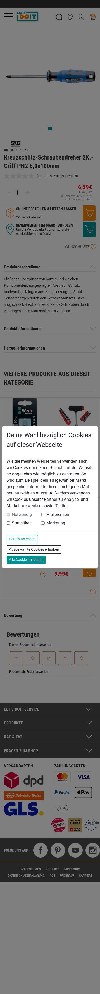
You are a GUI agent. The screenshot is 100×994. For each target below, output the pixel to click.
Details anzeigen (22, 539)
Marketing (55, 522)
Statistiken (22, 522)
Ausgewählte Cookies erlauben (34, 549)
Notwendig (22, 514)
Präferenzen (58, 514)
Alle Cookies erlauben (26, 560)
